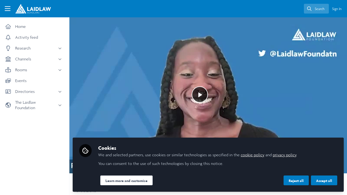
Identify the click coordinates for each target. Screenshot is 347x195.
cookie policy (252, 154)
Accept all (324, 180)
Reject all (296, 180)
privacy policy (284, 154)
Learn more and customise (126, 180)
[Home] (30, 8)
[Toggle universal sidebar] (7, 8)
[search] (316, 9)
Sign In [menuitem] (337, 8)
